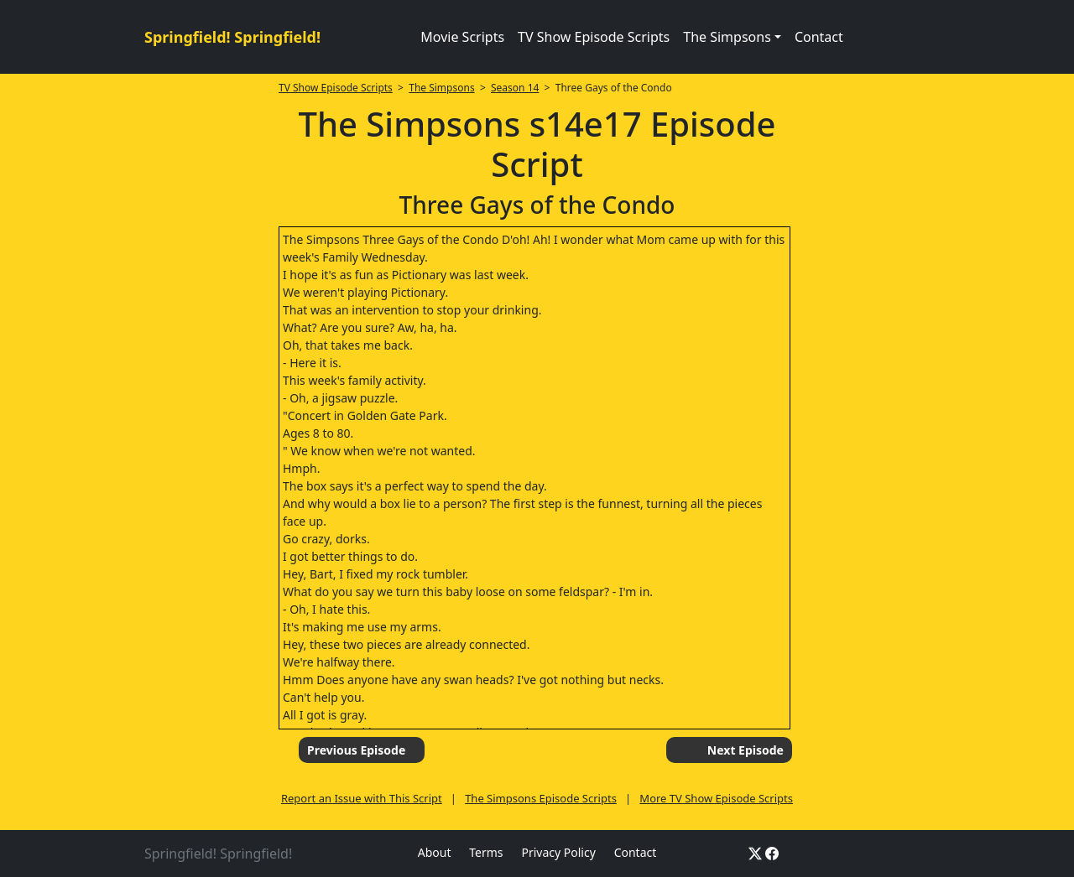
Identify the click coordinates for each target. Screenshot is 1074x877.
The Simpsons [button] (727, 37)
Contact (819, 37)
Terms (486, 852)
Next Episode (745, 750)
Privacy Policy (558, 852)
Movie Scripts (462, 37)
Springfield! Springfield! (232, 37)
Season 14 (515, 87)
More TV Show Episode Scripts (716, 798)
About (434, 852)
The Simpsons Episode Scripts (541, 798)
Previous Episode (356, 750)
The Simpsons (441, 87)
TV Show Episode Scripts (594, 37)
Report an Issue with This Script (361, 798)
